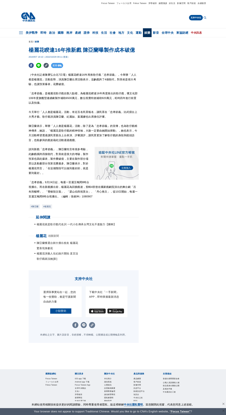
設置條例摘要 (80, 384)
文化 (130, 32)
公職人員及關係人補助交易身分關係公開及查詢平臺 (95, 400)
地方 (121, 32)
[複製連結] (46, 65)
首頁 (31, 41)
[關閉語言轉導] (223, 411)
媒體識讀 (163, 3)
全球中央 (168, 32)
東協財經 (182, 32)
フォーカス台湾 (124, 3)
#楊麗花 (47, 206)
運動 (139, 32)
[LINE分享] (38, 65)
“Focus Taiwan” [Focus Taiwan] (180, 411)
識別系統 (55, 384)
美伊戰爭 (32, 32)
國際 (61, 32)
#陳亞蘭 (35, 206)
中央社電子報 (153, 376)
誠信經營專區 (113, 384)
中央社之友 (114, 392)
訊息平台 (77, 392)
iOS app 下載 (48, 376)
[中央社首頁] (28, 17)
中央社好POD (169, 376)
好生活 (172, 3)
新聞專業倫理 (96, 384)
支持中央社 (196, 17)
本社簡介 (45, 384)
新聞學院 (139, 376)
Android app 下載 (66, 376)
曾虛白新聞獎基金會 (52, 400)
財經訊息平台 (91, 392)
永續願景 (202, 3)
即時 (43, 32)
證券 (87, 32)
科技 (95, 32)
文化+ (119, 376)
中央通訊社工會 (136, 400)
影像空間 (181, 3)
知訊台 (103, 392)
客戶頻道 (191, 3)
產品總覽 (45, 392)
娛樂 (147, 32)
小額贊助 (60, 300)
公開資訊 (66, 384)
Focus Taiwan (108, 3)
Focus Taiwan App (88, 376)
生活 (104, 32)
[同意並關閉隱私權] (223, 404)
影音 (156, 32)
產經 (78, 32)
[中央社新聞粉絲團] (40, 361)
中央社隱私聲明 (133, 404)
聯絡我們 (140, 384)
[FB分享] (31, 65)
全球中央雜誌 (108, 376)
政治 (52, 32)
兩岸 (69, 32)
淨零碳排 (152, 3)
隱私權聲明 (128, 384)
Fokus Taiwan (139, 3)
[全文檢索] (205, 18)
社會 (113, 32)
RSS (124, 392)
